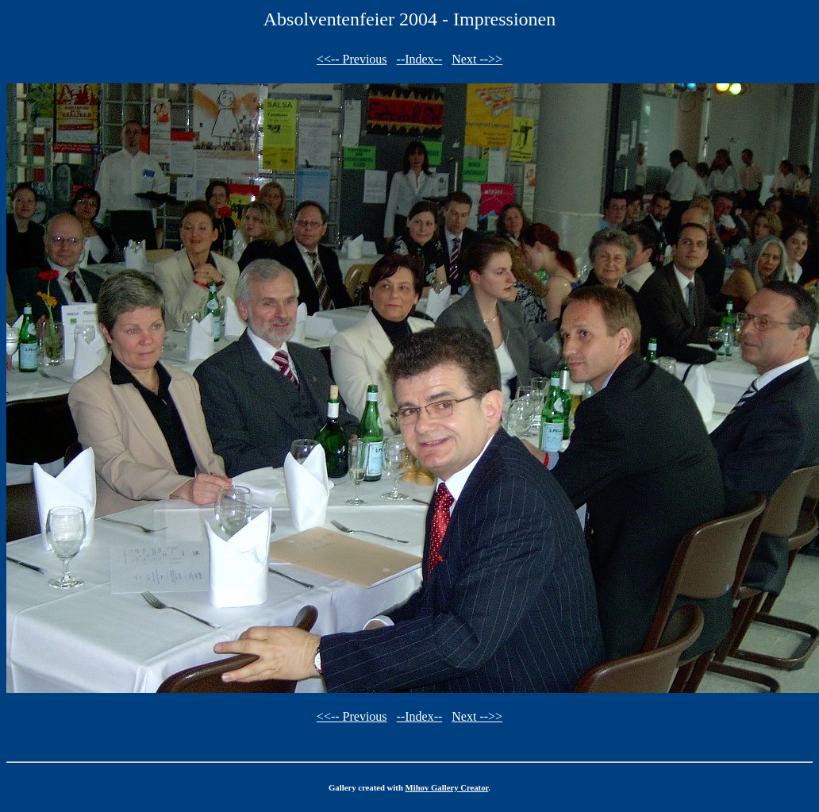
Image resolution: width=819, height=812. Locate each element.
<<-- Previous (352, 59)
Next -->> (477, 59)
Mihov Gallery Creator (447, 787)
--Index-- (420, 59)
